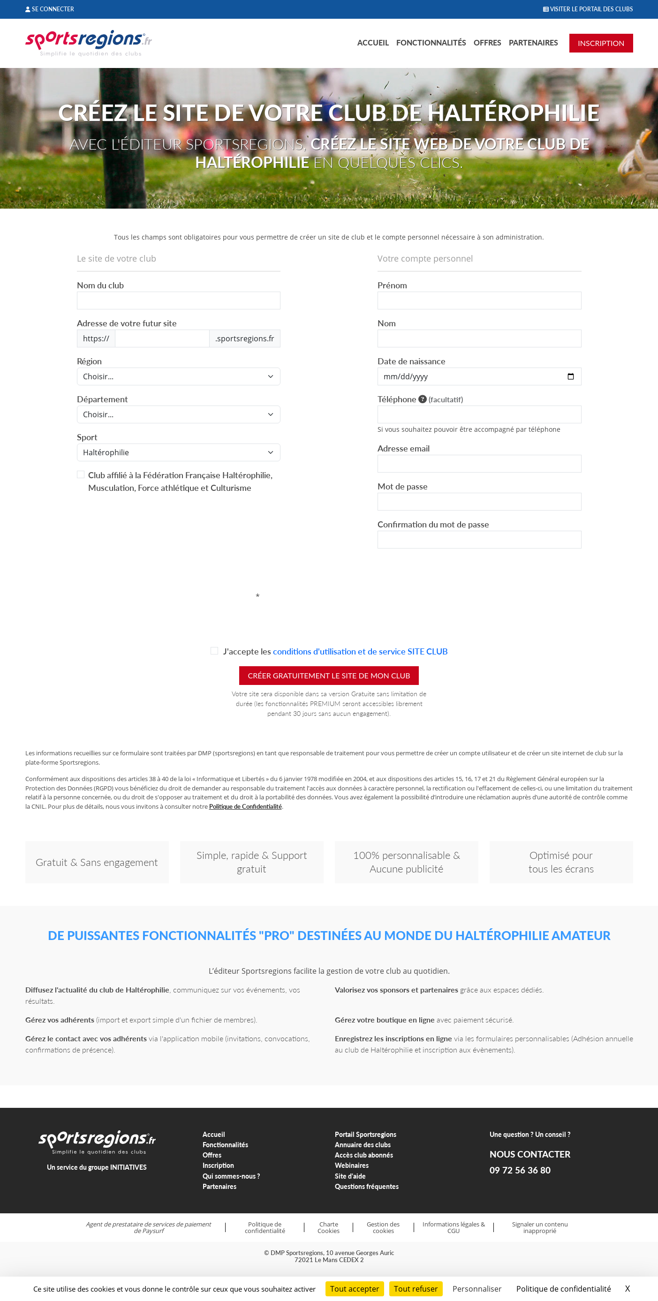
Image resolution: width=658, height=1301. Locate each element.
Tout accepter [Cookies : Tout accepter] (354, 1289)
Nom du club (100, 285)
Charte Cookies (329, 1227)
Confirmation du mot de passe (433, 524)
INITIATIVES (128, 1167)
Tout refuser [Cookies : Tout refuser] (416, 1289)
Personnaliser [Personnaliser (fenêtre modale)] (477, 1289)
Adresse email (404, 448)
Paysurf (152, 1230)
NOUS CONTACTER (530, 1154)
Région (89, 361)
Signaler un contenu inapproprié (540, 1227)
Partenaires (533, 42)
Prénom (392, 285)
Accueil (373, 42)
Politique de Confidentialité (245, 806)
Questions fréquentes (367, 1186)
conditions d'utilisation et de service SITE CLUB (360, 651)
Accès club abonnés (364, 1155)
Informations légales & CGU (454, 1227)
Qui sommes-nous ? (231, 1176)
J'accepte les (335, 651)
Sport (87, 437)
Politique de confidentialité (265, 1227)
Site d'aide (350, 1176)
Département (102, 399)
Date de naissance (412, 361)
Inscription (218, 1165)
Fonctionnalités (431, 42)
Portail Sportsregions (365, 1134)
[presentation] (331, 597)
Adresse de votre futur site (127, 323)
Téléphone (420, 399)
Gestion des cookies (383, 1227)
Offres (487, 42)
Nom (387, 323)
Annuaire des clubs (363, 1145)
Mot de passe (403, 486)
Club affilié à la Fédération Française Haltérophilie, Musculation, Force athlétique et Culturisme (180, 481)
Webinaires (352, 1165)
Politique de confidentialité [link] (563, 1289)
